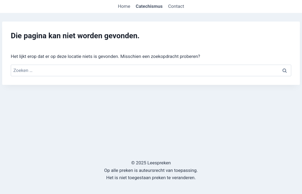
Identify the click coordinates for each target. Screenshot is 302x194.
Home (124, 6)
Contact (176, 6)
